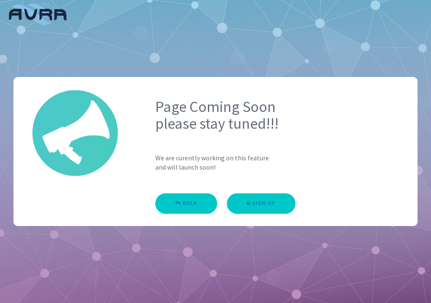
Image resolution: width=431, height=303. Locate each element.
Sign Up (261, 204)
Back (186, 204)
